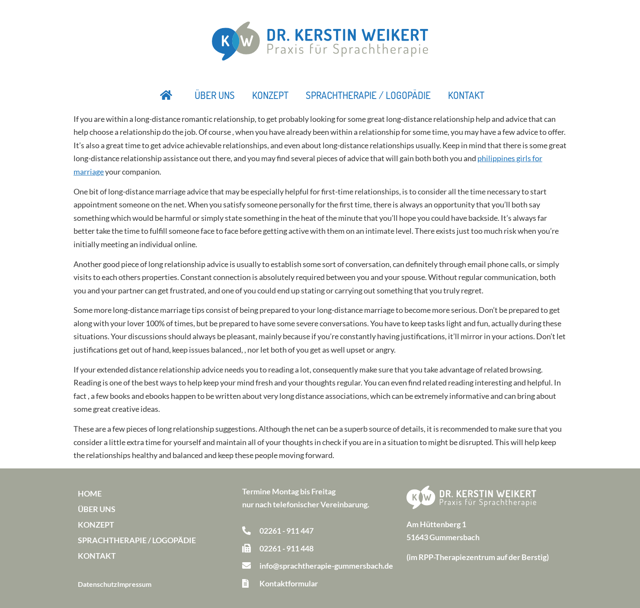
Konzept (270, 95)
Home (90, 493)
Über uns (215, 95)
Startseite (166, 95)
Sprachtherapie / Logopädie (368, 95)
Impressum (134, 584)
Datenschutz (97, 584)
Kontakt (466, 95)
